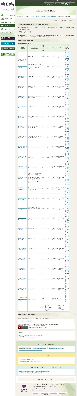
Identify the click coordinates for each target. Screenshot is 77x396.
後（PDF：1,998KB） (68, 147)
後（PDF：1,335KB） (68, 76)
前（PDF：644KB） (65, 279)
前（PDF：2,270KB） (66, 127)
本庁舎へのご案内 (44, 393)
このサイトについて (36, 384)
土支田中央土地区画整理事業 (42, 371)
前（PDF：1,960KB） (66, 56)
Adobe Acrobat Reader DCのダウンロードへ (33, 327)
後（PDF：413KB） (68, 248)
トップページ (26, 16)
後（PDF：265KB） (68, 157)
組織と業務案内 (53, 393)
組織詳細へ (40, 335)
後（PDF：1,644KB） (68, 96)
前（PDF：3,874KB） (66, 106)
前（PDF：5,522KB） (66, 86)
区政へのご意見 (62, 393)
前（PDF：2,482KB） (66, 147)
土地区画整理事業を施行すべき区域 (26, 371)
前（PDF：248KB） (65, 248)
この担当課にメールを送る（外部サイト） (28, 337)
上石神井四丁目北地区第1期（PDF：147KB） (22, 299)
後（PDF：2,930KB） (68, 269)
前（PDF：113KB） (65, 177)
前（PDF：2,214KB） (66, 137)
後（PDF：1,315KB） (68, 56)
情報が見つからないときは (45, 379)
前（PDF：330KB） (65, 157)
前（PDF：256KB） (65, 228)
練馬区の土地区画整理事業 (52, 16)
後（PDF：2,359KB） (68, 66)
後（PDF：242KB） (68, 117)
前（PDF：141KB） (65, 167)
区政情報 (32, 16)
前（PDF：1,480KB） (66, 76)
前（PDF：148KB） (65, 269)
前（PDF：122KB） (65, 299)
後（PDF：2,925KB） (68, 106)
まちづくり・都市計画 (40, 16)
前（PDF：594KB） (65, 188)
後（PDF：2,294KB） (68, 167)
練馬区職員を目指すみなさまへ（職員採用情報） (30, 361)
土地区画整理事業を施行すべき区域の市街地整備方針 (30, 372)
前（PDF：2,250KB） (66, 66)
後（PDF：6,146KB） (68, 86)
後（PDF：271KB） (68, 188)
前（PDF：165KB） (65, 218)
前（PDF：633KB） (65, 289)
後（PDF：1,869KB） (68, 127)
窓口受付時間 (35, 393)
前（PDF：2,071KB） (66, 96)
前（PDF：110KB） (65, 208)
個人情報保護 (44, 384)
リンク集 (62, 384)
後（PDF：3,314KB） (68, 177)
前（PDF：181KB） (65, 259)
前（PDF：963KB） (65, 117)
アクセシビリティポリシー (54, 384)
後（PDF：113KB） (68, 259)
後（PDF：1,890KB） (68, 137)
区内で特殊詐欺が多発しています (27, 359)
